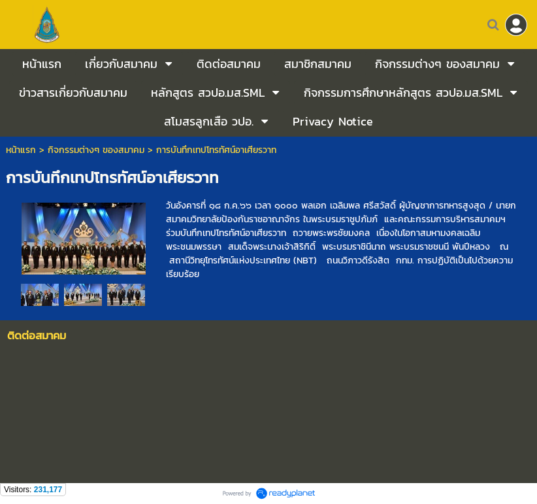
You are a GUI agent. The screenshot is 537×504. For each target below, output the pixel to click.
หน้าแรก (21, 150)
